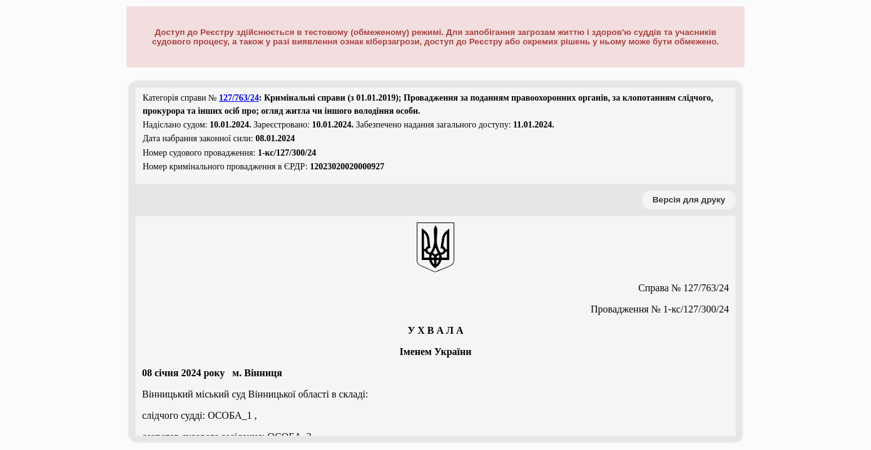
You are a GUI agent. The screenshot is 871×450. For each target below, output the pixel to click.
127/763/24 (239, 97)
